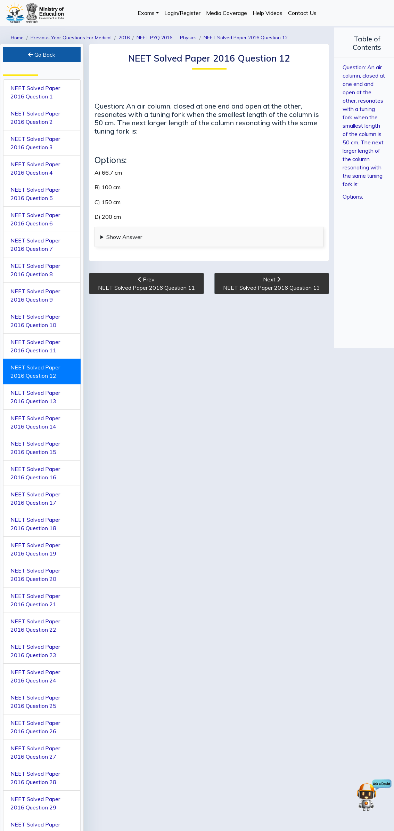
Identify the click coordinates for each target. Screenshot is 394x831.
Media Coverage (226, 12)
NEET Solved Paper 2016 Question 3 (35, 143)
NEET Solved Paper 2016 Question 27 (35, 752)
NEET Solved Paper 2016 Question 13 (35, 397)
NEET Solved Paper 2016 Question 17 (35, 498)
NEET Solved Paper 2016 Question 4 (35, 168)
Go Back (41, 54)
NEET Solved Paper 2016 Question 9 (35, 295)
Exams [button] (146, 12)
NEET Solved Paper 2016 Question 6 (35, 219)
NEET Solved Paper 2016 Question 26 (35, 727)
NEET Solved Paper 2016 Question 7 (35, 244)
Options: (347, 172)
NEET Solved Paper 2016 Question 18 (35, 524)
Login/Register (182, 12)
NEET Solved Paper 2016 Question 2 (35, 117)
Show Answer (123, 236)
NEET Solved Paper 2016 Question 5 (35, 193)
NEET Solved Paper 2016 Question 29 (35, 803)
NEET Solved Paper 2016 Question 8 (35, 270)
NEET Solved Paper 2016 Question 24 (35, 676)
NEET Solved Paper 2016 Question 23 (35, 650)
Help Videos (267, 12)
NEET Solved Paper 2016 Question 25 (35, 701)
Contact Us (302, 12)
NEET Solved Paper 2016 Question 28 (35, 777)
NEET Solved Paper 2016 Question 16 (35, 473)
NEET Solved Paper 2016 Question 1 (35, 92)
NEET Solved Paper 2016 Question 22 (35, 625)
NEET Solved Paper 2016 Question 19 (35, 549)
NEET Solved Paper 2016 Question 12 (35, 371)
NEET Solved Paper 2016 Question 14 (35, 422)
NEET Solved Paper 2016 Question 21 (35, 600)
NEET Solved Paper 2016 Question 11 (35, 346)
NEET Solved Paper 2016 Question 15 (35, 447)
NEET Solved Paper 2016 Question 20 (35, 574)
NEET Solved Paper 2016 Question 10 (35, 320)
